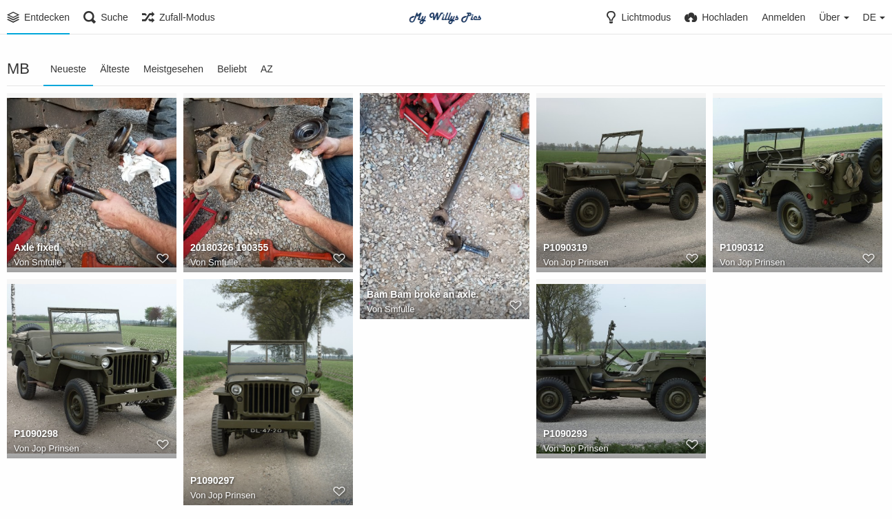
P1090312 (742, 247)
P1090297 (212, 480)
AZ (267, 68)
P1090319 (565, 247)
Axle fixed (36, 247)
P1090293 (565, 433)
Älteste (115, 68)
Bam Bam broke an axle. (422, 294)
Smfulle (46, 262)
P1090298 (36, 433)
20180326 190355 (229, 247)
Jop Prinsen (585, 262)
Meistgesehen (173, 68)
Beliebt (232, 68)
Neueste (68, 68)
